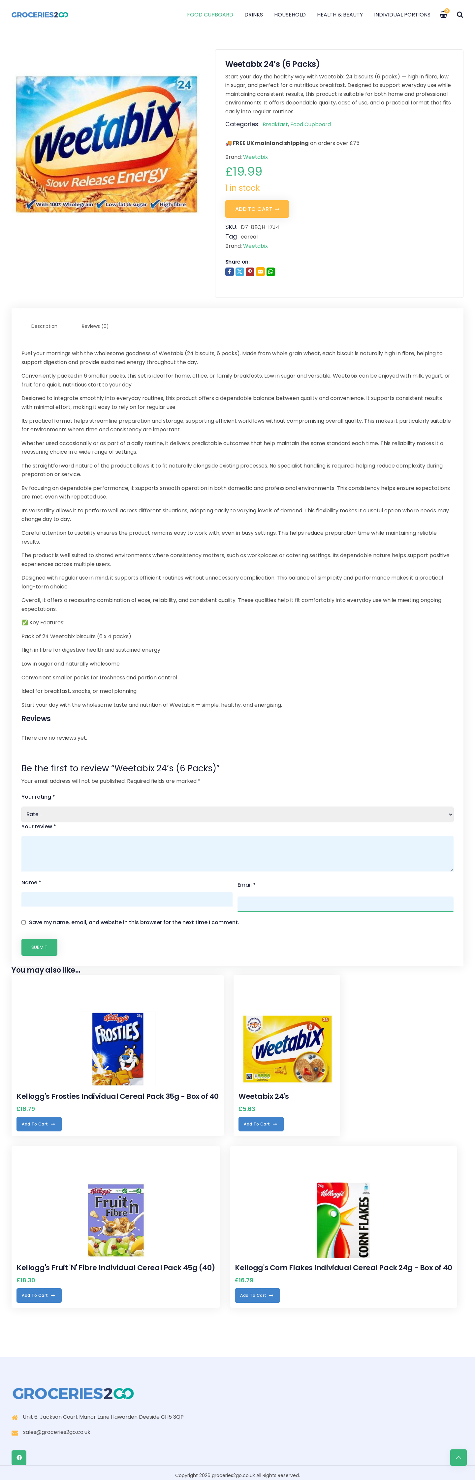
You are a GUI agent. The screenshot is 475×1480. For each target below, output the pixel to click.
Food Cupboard (212, 14)
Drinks (255, 14)
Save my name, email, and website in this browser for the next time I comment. (134, 917)
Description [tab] (44, 325)
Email (247, 881)
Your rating (38, 796)
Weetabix (255, 157)
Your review (38, 825)
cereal (249, 236)
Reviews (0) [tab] (95, 325)
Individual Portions (404, 14)
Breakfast (275, 124)
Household (292, 14)
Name (31, 881)
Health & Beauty (342, 14)
